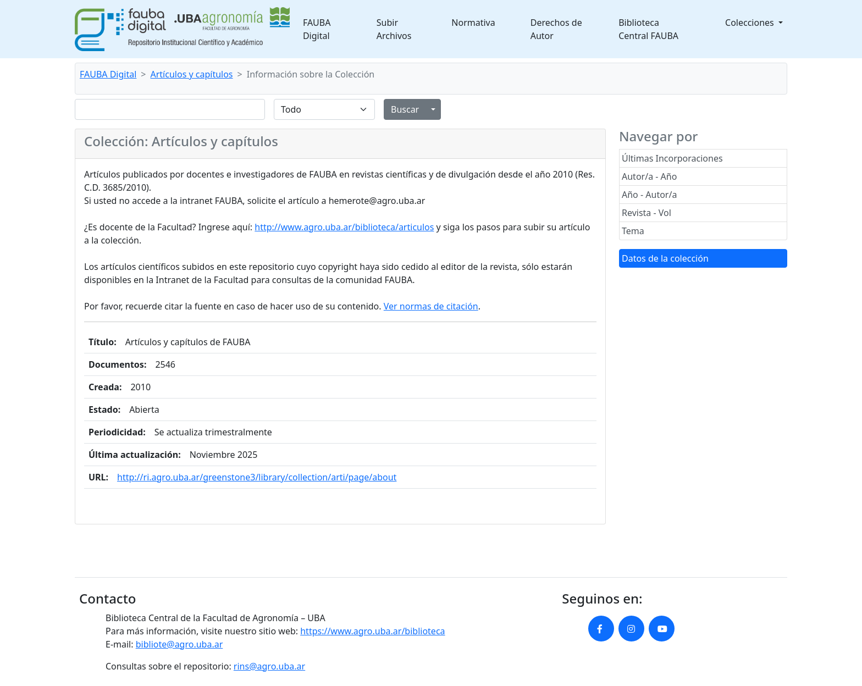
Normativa (473, 22)
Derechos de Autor (556, 29)
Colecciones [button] (750, 22)
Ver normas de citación (431, 306)
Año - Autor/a (649, 195)
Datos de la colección (665, 258)
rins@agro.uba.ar (269, 666)
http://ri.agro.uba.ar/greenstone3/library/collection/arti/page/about (256, 477)
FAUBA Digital (317, 29)
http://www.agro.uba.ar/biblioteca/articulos (344, 227)
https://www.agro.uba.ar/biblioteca (372, 631)
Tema (633, 231)
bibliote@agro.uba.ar (179, 644)
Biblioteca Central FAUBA (648, 29)
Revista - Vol (646, 213)
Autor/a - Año (649, 176)
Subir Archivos (394, 29)
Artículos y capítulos (192, 74)
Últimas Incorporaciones (672, 158)
